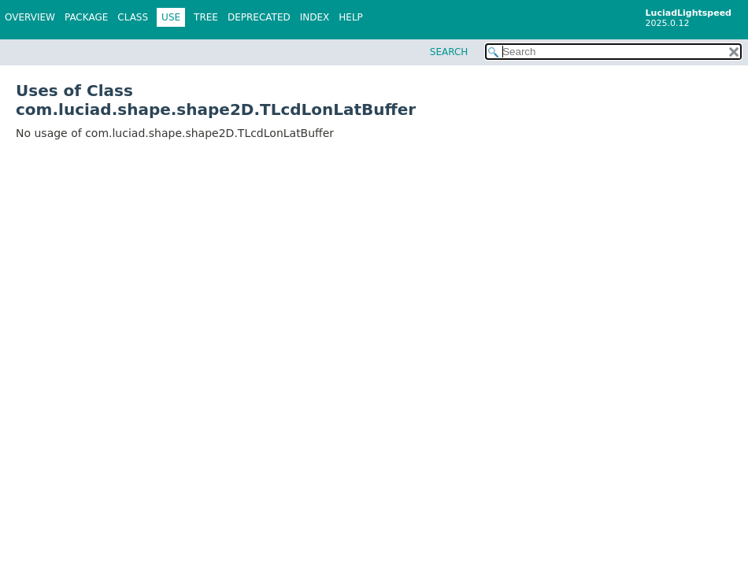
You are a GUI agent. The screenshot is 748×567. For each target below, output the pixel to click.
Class (132, 17)
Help (351, 17)
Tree (206, 17)
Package (86, 17)
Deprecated (259, 17)
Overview (30, 17)
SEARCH (449, 51)
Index (315, 17)
